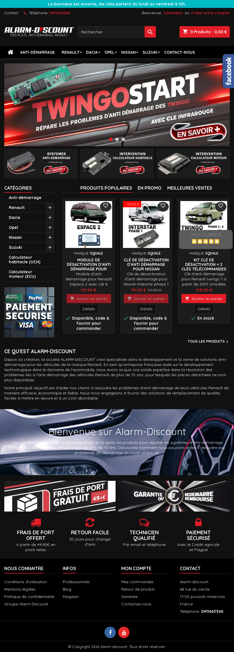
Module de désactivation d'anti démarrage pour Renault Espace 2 (89, 266)
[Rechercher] (117, 32)
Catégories (18, 188)
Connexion (173, 13)
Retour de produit (137, 589)
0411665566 (59, 13)
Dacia (92, 52)
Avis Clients (206, 234)
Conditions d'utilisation (25, 581)
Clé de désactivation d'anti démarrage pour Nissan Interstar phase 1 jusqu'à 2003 (146, 269)
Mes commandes (137, 581)
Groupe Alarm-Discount (26, 604)
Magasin (71, 596)
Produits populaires (106, 188)
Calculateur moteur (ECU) (22, 274)
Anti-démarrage (37, 52)
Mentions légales (19, 589)
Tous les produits (209, 341)
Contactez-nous (136, 604)
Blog (67, 589)
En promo (150, 188)
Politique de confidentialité (29, 596)
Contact (11, 13)
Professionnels (76, 581)
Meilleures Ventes (189, 188)
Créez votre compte (210, 13)
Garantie (129, 596)
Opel (109, 52)
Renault (70, 52)
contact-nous (179, 52)
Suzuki (150, 52)
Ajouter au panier (88, 298)
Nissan (128, 52)
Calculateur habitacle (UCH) (24, 259)
